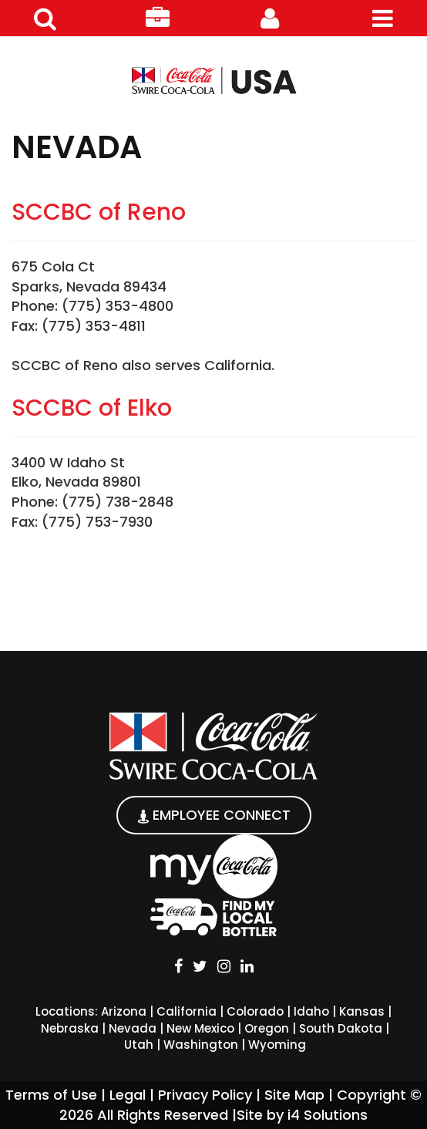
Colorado (255, 1011)
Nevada (132, 1028)
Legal (127, 1094)
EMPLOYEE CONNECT (214, 814)
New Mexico (200, 1028)
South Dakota (340, 1028)
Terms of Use (51, 1094)
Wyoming (277, 1044)
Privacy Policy (205, 1094)
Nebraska (70, 1028)
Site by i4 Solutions (302, 1114)
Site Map (294, 1094)
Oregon (266, 1028)
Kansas (362, 1011)
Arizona (123, 1011)
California (186, 1011)
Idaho (311, 1011)
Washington (200, 1044)
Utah (138, 1044)
